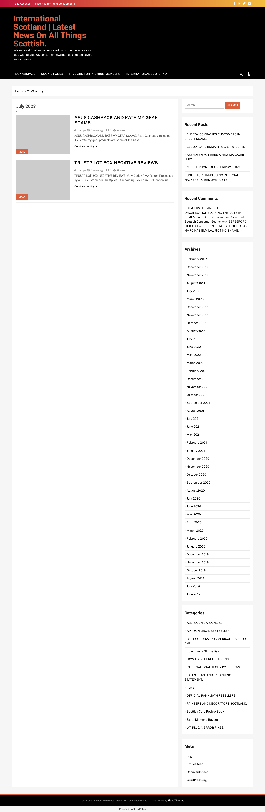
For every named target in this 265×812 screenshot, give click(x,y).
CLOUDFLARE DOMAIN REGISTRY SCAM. (216, 147)
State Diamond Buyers (202, 719)
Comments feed (198, 772)
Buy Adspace (23, 4)
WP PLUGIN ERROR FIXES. (205, 727)
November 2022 (198, 315)
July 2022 (193, 339)
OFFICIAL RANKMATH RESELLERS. (211, 695)
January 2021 (196, 450)
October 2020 (196, 474)
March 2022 (195, 363)
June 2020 (194, 506)
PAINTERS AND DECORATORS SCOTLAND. (217, 703)
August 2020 (196, 490)
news (21, 151)
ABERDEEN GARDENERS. (205, 623)
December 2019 (198, 554)
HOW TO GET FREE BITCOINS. (208, 659)
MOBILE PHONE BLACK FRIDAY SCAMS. (215, 167)
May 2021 (193, 434)
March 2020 (195, 530)
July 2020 (193, 498)
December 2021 (198, 379)
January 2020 (196, 546)
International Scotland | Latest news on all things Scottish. (49, 31)
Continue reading (85, 146)
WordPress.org (197, 780)
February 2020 (197, 538)
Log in (191, 756)
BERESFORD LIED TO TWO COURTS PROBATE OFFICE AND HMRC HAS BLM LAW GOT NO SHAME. (217, 226)
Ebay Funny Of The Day (203, 651)
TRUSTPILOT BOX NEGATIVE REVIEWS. (116, 162)
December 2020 (198, 458)
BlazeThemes (176, 801)
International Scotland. (146, 74)
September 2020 (198, 482)
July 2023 (193, 291)
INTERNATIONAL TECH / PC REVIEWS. (214, 667)
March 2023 (195, 299)
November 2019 (198, 562)
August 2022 (196, 331)
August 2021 (195, 410)
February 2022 (197, 371)
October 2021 (196, 395)
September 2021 (198, 403)
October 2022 (196, 323)
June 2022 (194, 347)
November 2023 (198, 275)
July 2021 (193, 418)
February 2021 (197, 442)
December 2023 (198, 267)
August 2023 (196, 283)
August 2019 (195, 578)
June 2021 (193, 426)
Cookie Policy (52, 74)
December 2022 (198, 307)
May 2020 (194, 514)
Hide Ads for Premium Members (55, 4)
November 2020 (198, 466)
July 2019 (193, 586)
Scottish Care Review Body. (206, 711)
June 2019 (193, 594)
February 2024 (197, 259)
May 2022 (194, 355)
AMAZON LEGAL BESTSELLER (208, 631)
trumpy (82, 130)
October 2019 (196, 570)
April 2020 (194, 522)
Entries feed (195, 764)
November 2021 (198, 387)
